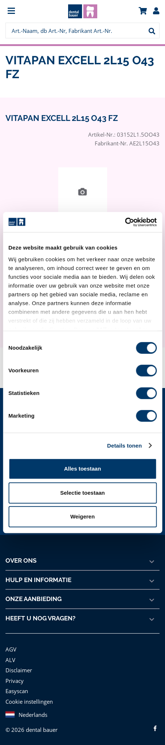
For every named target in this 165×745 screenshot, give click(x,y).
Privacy (14, 680)
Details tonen (124, 445)
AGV (11, 649)
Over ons (21, 560)
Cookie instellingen (28, 701)
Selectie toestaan (82, 493)
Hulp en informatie (38, 580)
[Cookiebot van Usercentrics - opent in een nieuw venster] (125, 222)
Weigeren (82, 516)
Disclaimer (18, 670)
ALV (10, 660)
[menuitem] (24, 11)
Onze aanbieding (33, 599)
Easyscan (17, 691)
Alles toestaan (82, 468)
